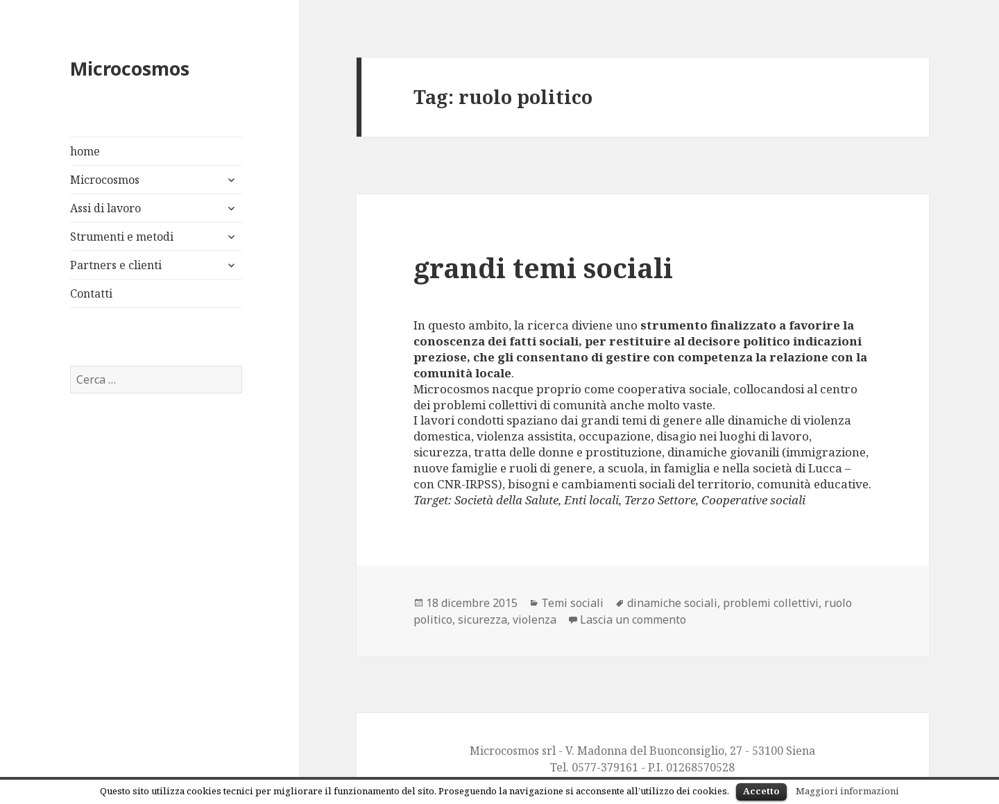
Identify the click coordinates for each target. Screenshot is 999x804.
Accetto (761, 791)
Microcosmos (129, 68)
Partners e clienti (116, 265)
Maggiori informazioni (847, 791)
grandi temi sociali (543, 267)
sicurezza (482, 619)
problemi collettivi (771, 602)
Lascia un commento (633, 619)
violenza (534, 619)
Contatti (91, 293)
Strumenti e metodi (121, 236)
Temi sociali (572, 602)
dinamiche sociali (672, 602)
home (85, 151)
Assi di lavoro (105, 208)
